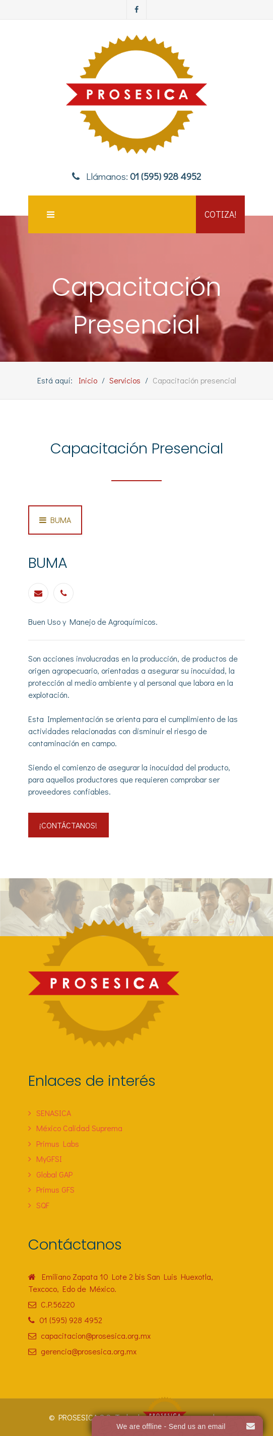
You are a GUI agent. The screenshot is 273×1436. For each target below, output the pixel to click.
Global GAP (54, 1174)
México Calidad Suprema (79, 1128)
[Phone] (63, 593)
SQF (42, 1205)
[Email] (38, 593)
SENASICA (53, 1112)
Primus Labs (57, 1143)
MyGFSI (49, 1158)
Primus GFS (55, 1189)
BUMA (59, 519)
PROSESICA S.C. (85, 1417)
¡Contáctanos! (68, 825)
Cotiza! (220, 214)
